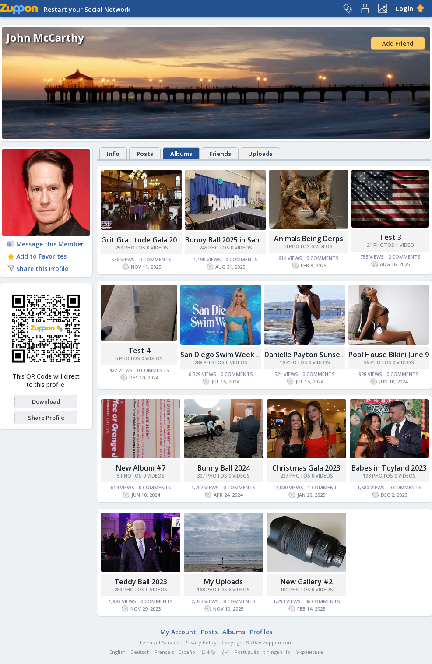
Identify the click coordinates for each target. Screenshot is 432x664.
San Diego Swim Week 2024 (226, 354)
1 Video (405, 245)
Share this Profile (37, 268)
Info (113, 154)
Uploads (260, 154)
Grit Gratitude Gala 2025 (143, 240)
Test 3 (390, 237)
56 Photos (377, 362)
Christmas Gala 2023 (306, 468)
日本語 (208, 652)
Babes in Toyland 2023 (389, 468)
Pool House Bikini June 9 (388, 354)
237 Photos (295, 475)
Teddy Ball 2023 (140, 582)
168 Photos (212, 589)
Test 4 (139, 350)
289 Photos (129, 589)
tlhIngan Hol (277, 652)
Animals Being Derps (308, 238)
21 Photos (380, 245)
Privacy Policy (200, 642)
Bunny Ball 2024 (223, 468)
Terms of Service (159, 642)
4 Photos (297, 246)
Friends (220, 154)
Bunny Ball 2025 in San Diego (233, 240)
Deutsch (140, 652)
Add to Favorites (37, 256)
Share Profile (46, 418)
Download (46, 401)
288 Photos (209, 362)
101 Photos (295, 589)
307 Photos (212, 475)
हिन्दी (225, 652)
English (117, 652)
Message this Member (45, 244)
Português (247, 652)
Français (164, 652)
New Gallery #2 (307, 582)
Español (188, 652)
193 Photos (378, 475)
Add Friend (398, 43)
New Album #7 (140, 468)
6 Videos (239, 589)
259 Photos (130, 247)
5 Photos (129, 475)
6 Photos (127, 358)
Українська (309, 652)
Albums (181, 154)
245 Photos (214, 247)
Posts (145, 154)
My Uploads (223, 582)
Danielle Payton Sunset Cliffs (313, 354)
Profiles (261, 632)
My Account (178, 632)
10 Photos (293, 362)
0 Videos (157, 247)
